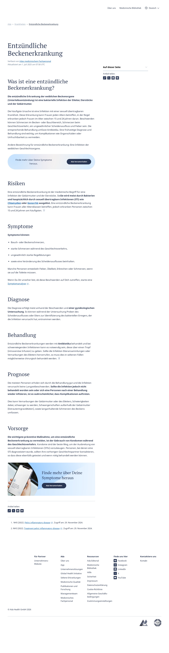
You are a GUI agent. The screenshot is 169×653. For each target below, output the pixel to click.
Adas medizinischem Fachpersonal (35, 66)
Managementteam (69, 616)
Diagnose (108, 97)
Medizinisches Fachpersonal (67, 622)
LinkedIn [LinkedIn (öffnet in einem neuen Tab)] (120, 592)
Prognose (108, 107)
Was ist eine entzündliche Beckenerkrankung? (116, 79)
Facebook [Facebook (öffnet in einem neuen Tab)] (120, 583)
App (62, 588)
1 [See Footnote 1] (44, 215)
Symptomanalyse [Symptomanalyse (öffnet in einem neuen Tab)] (17, 288)
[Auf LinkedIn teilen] (113, 123)
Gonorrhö (32, 208)
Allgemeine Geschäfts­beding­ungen (97, 618)
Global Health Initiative (71, 596)
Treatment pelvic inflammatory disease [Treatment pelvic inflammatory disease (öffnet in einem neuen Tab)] (42, 533)
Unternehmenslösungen (71, 592)
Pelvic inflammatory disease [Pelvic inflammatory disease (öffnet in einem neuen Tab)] (37, 527)
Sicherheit (91, 599)
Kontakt (143, 584)
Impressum (92, 604)
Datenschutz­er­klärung (97, 608)
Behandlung (109, 102)
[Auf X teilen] (108, 123)
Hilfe (89, 595)
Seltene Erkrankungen (71, 600)
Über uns (111, 9)
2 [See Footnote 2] (59, 363)
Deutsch (152, 9)
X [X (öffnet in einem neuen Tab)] (116, 596)
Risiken (107, 86)
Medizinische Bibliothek (130, 9)
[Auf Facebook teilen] (117, 123)
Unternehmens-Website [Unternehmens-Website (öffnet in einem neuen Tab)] (41, 585)
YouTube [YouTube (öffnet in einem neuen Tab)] (120, 600)
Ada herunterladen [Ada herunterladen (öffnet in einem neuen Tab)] (79, 167)
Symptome (108, 92)
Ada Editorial (93, 584)
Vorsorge (108, 113)
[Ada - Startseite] (12, 12)
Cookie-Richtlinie (94, 612)
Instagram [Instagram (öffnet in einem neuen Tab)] (120, 588)
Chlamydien (14, 208)
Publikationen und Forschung (69, 611)
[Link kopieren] (104, 123)
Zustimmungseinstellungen (99, 624)
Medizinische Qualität (70, 605)
